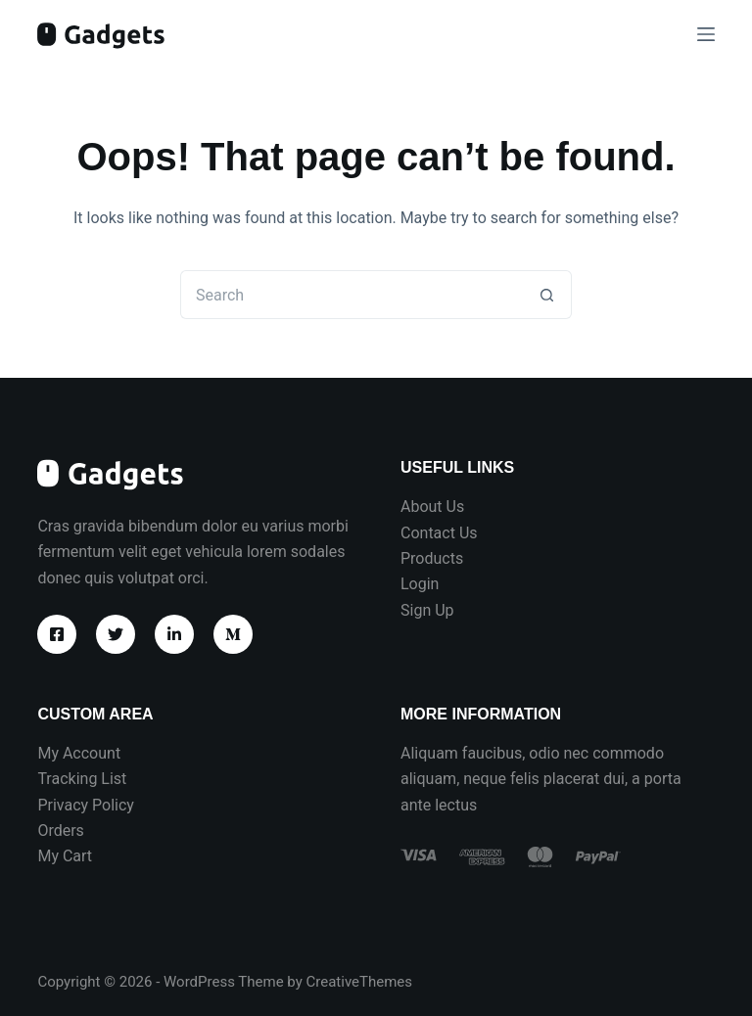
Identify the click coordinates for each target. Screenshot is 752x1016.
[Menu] (706, 34)
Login (419, 584)
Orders (60, 830)
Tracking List (81, 778)
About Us (432, 506)
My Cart (64, 856)
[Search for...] (351, 294)
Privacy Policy (85, 805)
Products (431, 558)
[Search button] (547, 294)
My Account (78, 753)
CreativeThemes (359, 982)
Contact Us (439, 533)
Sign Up (427, 610)
